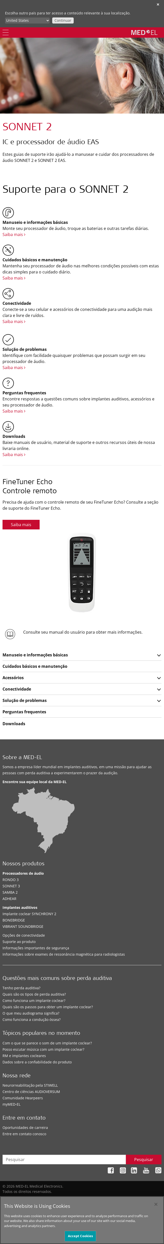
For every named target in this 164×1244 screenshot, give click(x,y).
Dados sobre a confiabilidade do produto (37, 1062)
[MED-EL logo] (144, 32)
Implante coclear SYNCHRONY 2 (29, 913)
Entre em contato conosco (24, 1133)
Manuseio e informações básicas (35, 655)
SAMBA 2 (10, 892)
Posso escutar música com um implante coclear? (43, 1049)
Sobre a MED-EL (22, 758)
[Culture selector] (27, 20)
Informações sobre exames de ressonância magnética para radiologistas (64, 954)
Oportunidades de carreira (25, 1127)
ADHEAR (9, 898)
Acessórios (13, 677)
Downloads (14, 723)
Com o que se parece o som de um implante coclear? (47, 1043)
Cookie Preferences (145, 1199)
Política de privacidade (85, 1199)
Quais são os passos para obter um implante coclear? (48, 1006)
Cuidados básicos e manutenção (35, 666)
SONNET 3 (11, 886)
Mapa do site (51, 1199)
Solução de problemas (25, 700)
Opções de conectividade (24, 935)
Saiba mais (14, 234)
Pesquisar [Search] (143, 1159)
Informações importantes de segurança (36, 948)
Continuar (62, 20)
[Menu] (6, 32)
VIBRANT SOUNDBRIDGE (23, 926)
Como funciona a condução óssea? (32, 1019)
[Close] (155, 1209)
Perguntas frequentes (24, 712)
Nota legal (116, 1199)
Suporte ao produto (19, 941)
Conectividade (17, 689)
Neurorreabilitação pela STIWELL (30, 1085)
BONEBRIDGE (14, 920)
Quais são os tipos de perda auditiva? (34, 994)
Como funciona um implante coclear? (34, 1000)
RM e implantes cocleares (24, 1055)
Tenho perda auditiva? (21, 987)
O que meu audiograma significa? (31, 1013)
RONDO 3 (11, 879)
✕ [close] (157, 4)
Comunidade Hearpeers (23, 1098)
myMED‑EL (11, 1104)
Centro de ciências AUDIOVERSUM (31, 1091)
